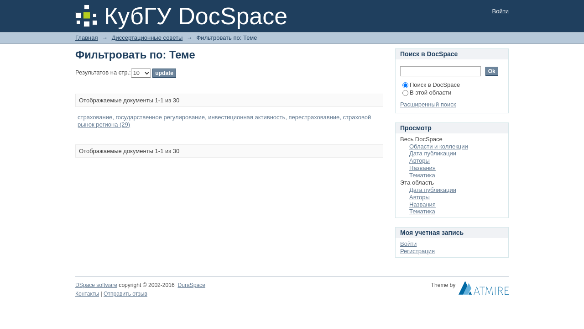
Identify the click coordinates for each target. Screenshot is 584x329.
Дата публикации (432, 153)
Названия (422, 167)
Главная (86, 37)
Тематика (422, 175)
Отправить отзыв (125, 294)
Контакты (87, 294)
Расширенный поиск (428, 104)
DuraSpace (191, 285)
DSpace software (96, 285)
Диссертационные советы (147, 37)
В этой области (426, 92)
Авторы (419, 160)
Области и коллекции (438, 146)
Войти (500, 11)
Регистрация (417, 251)
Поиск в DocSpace (431, 84)
